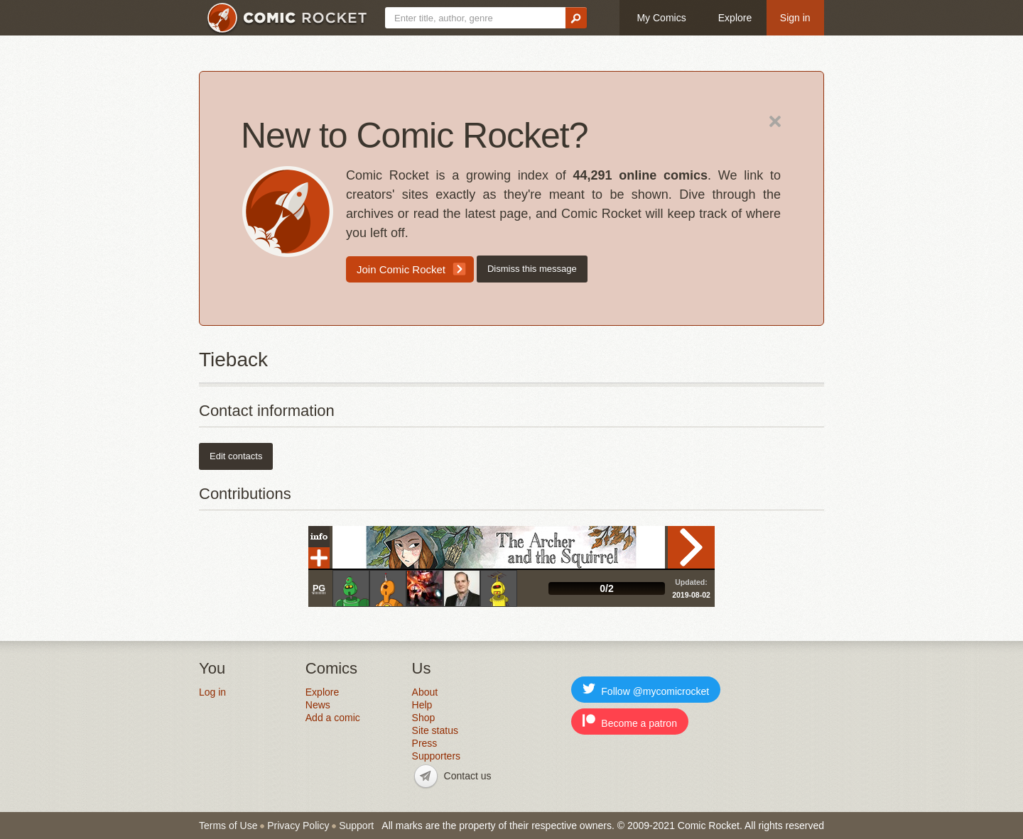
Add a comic (332, 717)
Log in (212, 692)
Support (356, 825)
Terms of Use (228, 825)
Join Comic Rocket (401, 269)
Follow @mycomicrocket (646, 689)
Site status (435, 730)
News (317, 705)
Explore (735, 17)
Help (422, 705)
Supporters (436, 756)
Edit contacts (236, 456)
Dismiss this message (532, 268)
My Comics (661, 17)
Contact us (468, 776)
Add (319, 558)
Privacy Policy (298, 825)
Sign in (795, 17)
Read (691, 547)
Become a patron (630, 721)
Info (319, 536)
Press (425, 743)
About (425, 692)
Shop (423, 717)
